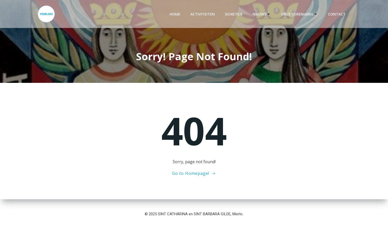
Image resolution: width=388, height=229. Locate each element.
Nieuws (261, 14)
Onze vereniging (299, 14)
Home (175, 14)
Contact (337, 14)
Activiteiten (202, 14)
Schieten (233, 14)
